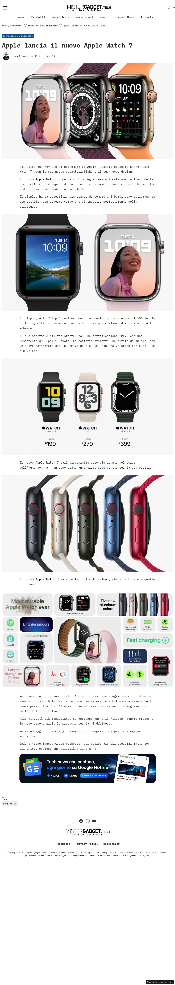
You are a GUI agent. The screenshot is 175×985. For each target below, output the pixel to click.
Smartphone (60, 17)
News (21, 17)
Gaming (105, 17)
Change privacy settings (160, 982)
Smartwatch (9, 803)
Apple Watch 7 (47, 179)
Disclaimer (111, 843)
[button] (171, 8)
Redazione (63, 843)
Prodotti (38, 17)
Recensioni (84, 17)
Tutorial (148, 17)
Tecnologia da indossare (18, 36)
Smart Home (125, 17)
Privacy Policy (86, 843)
